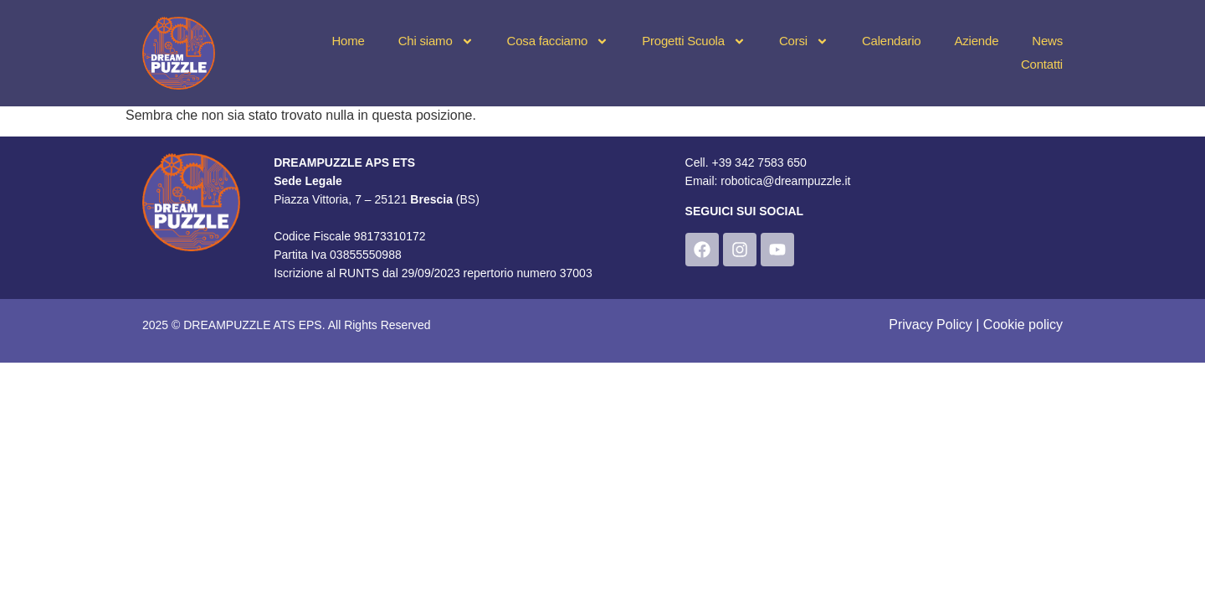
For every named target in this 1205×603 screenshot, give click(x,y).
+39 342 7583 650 (758, 162)
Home (347, 41)
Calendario (891, 41)
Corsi (803, 41)
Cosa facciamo (558, 41)
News (1047, 41)
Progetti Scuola (694, 41)
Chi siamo (436, 41)
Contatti (1042, 64)
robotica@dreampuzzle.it (785, 181)
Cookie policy (1023, 324)
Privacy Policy (930, 324)
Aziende (976, 41)
